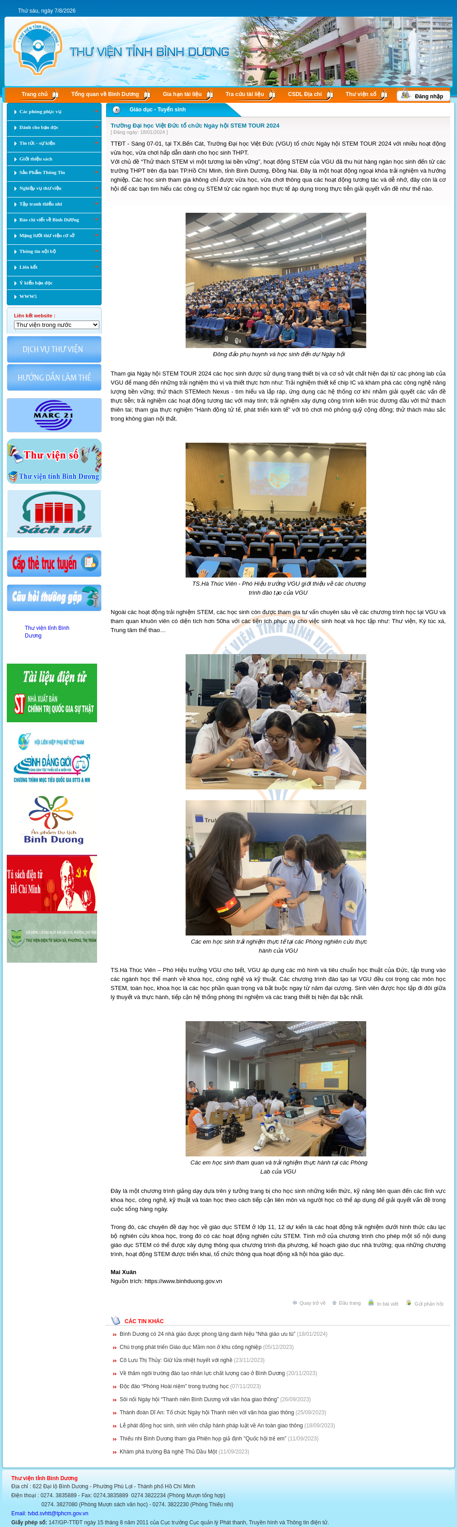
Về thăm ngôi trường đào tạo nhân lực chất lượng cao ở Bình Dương (202, 1373)
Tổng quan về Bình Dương (105, 94)
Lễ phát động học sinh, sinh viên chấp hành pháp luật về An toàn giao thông (211, 1425)
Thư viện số (361, 94)
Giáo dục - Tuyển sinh (158, 109)
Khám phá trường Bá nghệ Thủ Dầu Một (168, 1452)
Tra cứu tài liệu (245, 94)
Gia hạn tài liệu (182, 94)
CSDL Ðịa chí (305, 94)
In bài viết (387, 1304)
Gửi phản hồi (429, 1304)
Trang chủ (34, 94)
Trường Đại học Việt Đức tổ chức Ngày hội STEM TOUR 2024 (195, 125)
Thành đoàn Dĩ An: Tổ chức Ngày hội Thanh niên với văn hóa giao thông (207, 1412)
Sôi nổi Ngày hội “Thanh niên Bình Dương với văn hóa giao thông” (199, 1399)
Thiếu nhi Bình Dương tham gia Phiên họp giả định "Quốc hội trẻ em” (203, 1438)
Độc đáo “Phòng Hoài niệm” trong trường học (174, 1386)
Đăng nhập (429, 96)
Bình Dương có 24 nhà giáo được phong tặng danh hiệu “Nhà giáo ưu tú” (207, 1334)
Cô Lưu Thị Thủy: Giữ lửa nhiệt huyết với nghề (176, 1360)
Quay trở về (312, 1303)
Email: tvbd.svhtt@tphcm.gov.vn (50, 1513)
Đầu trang (350, 1303)
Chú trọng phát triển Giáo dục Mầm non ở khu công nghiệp (190, 1347)
